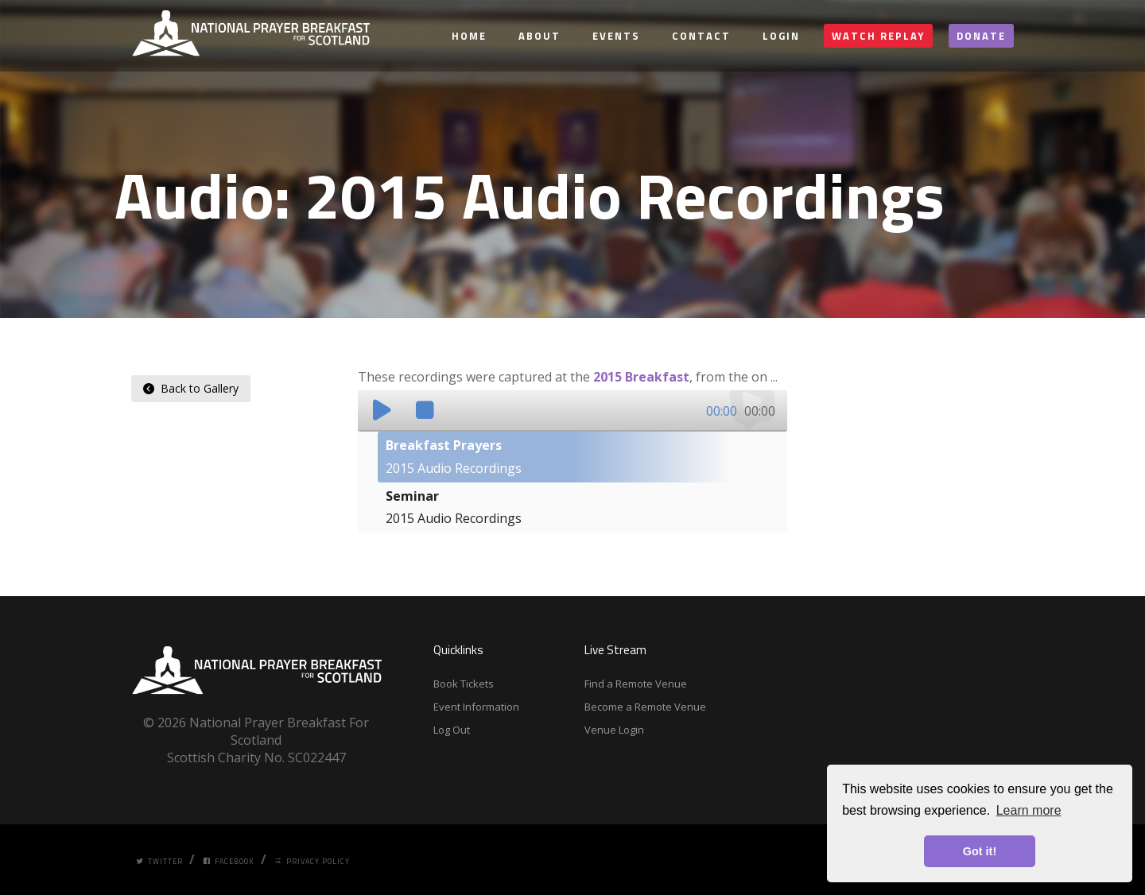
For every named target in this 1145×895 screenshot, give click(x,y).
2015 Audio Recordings (454, 456)
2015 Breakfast (641, 377)
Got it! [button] (979, 851)
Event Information (476, 706)
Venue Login (614, 730)
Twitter (159, 861)
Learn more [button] (1029, 810)
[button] (382, 410)
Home (469, 36)
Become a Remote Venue (645, 706)
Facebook (228, 861)
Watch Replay (878, 36)
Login (781, 36)
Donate (981, 36)
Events (616, 36)
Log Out (451, 730)
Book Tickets (463, 683)
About (539, 36)
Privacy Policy (312, 861)
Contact (701, 36)
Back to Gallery (191, 388)
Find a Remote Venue (635, 683)
